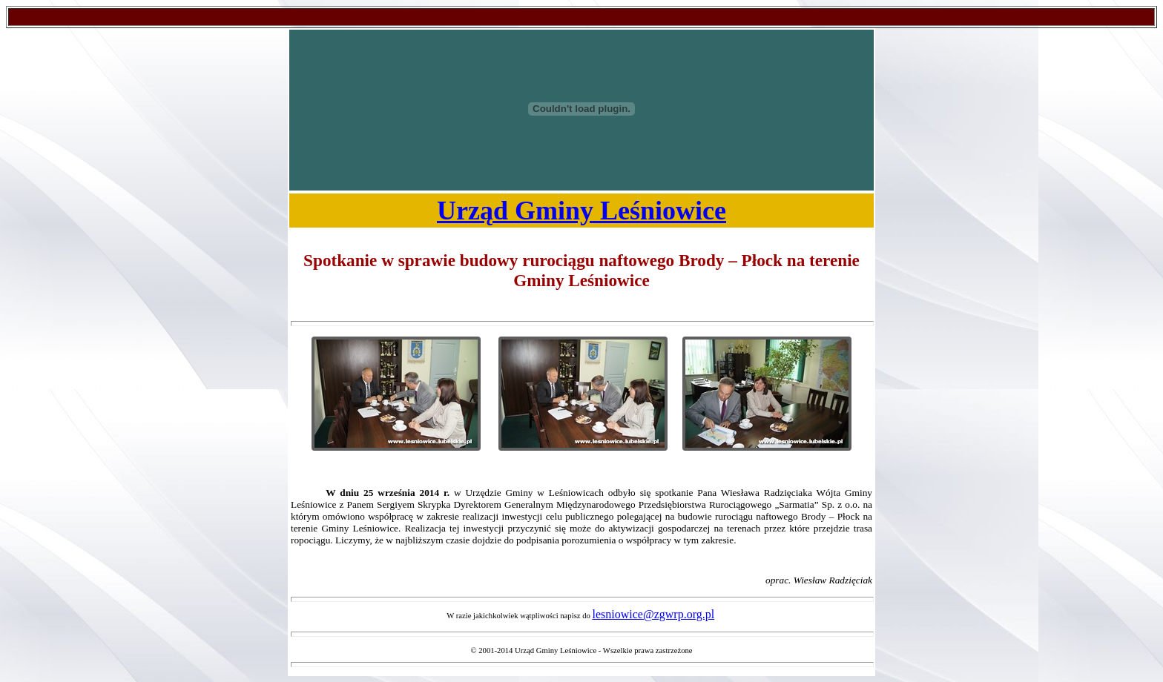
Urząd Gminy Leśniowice (581, 210)
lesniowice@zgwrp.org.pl (654, 614)
